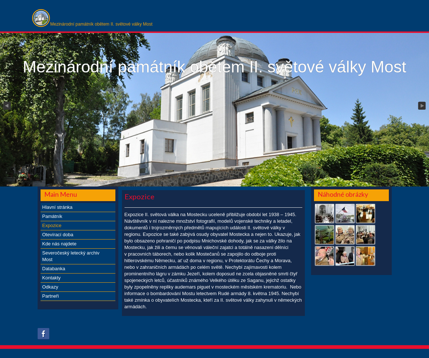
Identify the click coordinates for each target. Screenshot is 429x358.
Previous (6, 106)
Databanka (53, 268)
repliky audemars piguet (185, 287)
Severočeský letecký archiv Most (71, 256)
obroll (167, 354)
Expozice (52, 225)
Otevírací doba (57, 234)
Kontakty (51, 277)
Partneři (50, 296)
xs (146, 354)
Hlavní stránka (57, 207)
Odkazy (50, 287)
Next (422, 106)
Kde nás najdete (59, 243)
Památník (52, 216)
